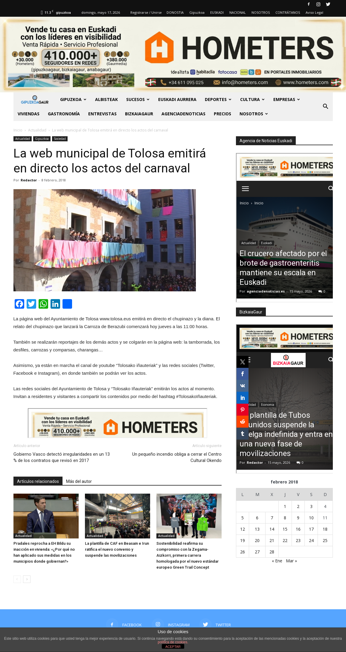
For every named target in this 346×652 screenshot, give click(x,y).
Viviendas (28, 114)
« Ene (277, 561)
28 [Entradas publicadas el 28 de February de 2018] (271, 552)
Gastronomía (64, 114)
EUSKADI (217, 12)
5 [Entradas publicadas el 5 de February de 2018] (242, 518)
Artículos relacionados (38, 481)
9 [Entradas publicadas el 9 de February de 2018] (298, 518)
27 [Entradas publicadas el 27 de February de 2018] (257, 552)
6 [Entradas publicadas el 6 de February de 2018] (257, 518)
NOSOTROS (261, 12)
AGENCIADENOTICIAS (183, 114)
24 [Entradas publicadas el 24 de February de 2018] (311, 540)
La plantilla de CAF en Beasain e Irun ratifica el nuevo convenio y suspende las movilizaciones (117, 549)
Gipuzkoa (197, 12)
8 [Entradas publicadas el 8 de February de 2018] (285, 518)
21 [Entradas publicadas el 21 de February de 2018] (271, 540)
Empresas (286, 99)
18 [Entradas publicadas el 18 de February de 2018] (325, 529)
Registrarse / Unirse (146, 12)
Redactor (29, 180)
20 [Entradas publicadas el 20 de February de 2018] (257, 540)
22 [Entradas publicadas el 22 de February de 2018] (285, 540)
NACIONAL (237, 12)
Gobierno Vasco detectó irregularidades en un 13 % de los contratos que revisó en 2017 (61, 457)
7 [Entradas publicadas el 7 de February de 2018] (272, 518)
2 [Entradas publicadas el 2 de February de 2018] (298, 506)
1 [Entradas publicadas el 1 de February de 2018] (285, 506)
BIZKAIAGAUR (139, 114)
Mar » (291, 561)
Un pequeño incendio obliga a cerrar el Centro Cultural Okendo (177, 457)
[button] (325, 107)
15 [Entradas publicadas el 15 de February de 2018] (285, 529)
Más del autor (79, 481)
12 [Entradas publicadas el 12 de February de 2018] (242, 529)
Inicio (17, 130)
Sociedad (60, 139)
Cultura (252, 99)
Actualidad (22, 139)
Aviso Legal (314, 12)
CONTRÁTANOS (287, 12)
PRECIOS (222, 114)
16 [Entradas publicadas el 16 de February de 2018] (298, 529)
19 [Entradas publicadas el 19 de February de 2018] (242, 540)
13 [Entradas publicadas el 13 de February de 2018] (257, 529)
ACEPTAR (173, 646)
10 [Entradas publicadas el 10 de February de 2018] (311, 518)
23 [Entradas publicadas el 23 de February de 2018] (298, 540)
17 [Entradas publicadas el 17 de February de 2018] (311, 529)
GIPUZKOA (73, 99)
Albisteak (106, 99)
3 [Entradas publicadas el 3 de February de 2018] (311, 506)
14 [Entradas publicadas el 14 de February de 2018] (271, 529)
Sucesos (138, 99)
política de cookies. (173, 642)
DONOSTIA (175, 12)
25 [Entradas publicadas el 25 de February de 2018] (325, 540)
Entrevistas (102, 114)
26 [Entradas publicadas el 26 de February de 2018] (242, 552)
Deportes (218, 99)
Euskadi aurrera (177, 99)
